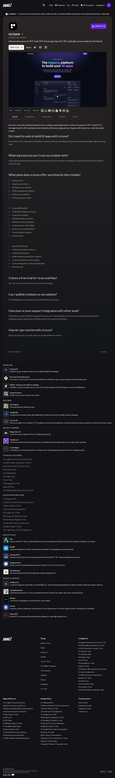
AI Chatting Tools (9, 473)
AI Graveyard (45, 670)
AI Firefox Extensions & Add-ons (15, 711)
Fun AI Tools (7, 480)
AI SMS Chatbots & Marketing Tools (16, 738)
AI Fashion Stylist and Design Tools (91, 690)
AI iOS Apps (7, 720)
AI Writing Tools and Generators (90, 675)
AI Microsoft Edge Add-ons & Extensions (18, 708)
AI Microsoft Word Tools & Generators (18, 502)
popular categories (12, 455)
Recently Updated (11, 578)
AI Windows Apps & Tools (12, 723)
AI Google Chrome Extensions (14, 703)
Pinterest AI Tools (47, 732)
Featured (44, 652)
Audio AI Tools (8, 487)
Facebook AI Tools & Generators (16, 523)
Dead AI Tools (9, 535)
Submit (43, 657)
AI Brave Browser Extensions (13, 735)
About (43, 680)
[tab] (15, 116)
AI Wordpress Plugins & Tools (14, 519)
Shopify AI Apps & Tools (12, 526)
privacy (103, 771)
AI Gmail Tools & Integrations (14, 509)
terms (109, 771)
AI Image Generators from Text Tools (17, 459)
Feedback (44, 684)
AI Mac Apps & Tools (10, 714)
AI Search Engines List (86, 672)
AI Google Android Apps (12, 726)
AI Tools (44, 689)
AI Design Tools (9, 476)
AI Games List (83, 681)
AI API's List (7, 717)
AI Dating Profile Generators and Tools (18, 490)
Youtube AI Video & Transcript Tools (54, 744)
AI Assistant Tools (85, 687)
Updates (44, 675)
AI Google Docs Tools (11, 512)
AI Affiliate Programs (48, 666)
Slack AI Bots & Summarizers (51, 735)
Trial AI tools (82, 711)
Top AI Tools (45, 661)
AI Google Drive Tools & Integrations (17, 530)
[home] (7, 5)
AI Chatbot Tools (9, 469)
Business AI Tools (84, 678)
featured (7, 400)
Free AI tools (83, 703)
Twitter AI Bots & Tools (12, 505)
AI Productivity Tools (86, 684)
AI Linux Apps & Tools (11, 729)
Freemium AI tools (85, 706)
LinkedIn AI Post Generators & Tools (54, 738)
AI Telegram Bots (10, 499)
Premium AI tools (84, 708)
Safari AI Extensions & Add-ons (14, 706)
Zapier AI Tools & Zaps (49, 741)
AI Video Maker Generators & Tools (17, 462)
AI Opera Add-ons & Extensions (14, 732)
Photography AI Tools (11, 483)
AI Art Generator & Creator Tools (16, 466)
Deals (43, 648)
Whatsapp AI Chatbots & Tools (15, 516)
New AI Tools (46, 643)
